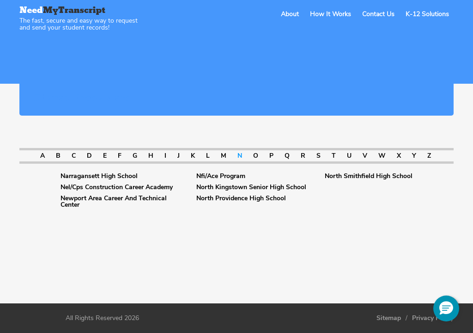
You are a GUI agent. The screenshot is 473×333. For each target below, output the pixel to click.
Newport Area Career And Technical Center (114, 201)
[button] (446, 308)
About (290, 14)
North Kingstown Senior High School (251, 187)
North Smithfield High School (368, 176)
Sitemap (388, 318)
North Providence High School (241, 198)
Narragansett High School (99, 176)
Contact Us (378, 14)
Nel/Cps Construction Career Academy (117, 187)
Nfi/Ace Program (220, 176)
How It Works (330, 14)
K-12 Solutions (427, 14)
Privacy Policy (433, 318)
